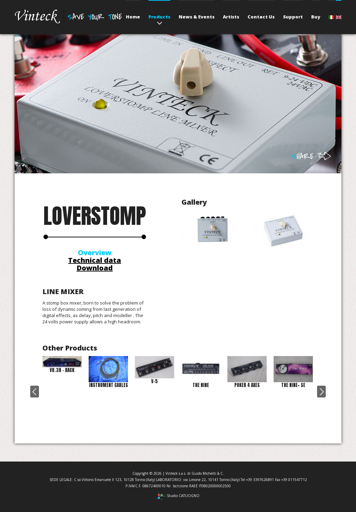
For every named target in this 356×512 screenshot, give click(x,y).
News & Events (197, 17)
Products (159, 17)
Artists (231, 17)
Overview (95, 252)
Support (293, 17)
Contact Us (261, 17)
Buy (315, 17)
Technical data (94, 260)
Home (133, 17)
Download (94, 268)
